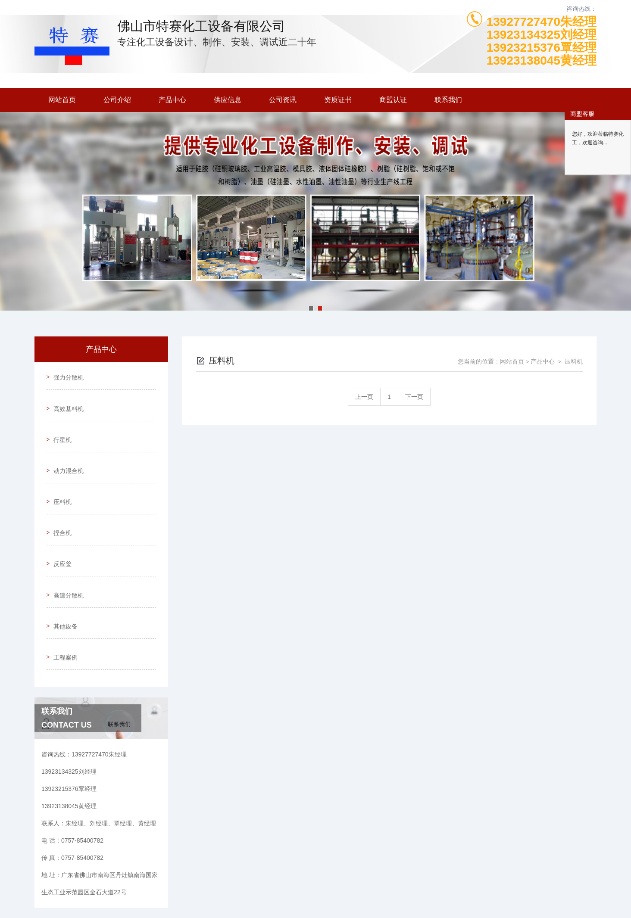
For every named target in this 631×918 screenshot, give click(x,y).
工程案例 (62, 595)
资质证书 (338, 99)
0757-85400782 (220, 876)
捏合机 (59, 497)
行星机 (59, 423)
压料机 (59, 472)
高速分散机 (65, 546)
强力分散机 (65, 374)
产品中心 (172, 99)
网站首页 (62, 99)
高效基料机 (65, 398)
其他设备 (62, 570)
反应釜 (59, 521)
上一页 (364, 396)
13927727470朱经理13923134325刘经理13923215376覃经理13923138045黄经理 (542, 41)
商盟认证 (393, 99)
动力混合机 (65, 448)
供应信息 (227, 99)
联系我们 (448, 99)
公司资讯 (283, 99)
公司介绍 (117, 99)
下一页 (414, 396)
